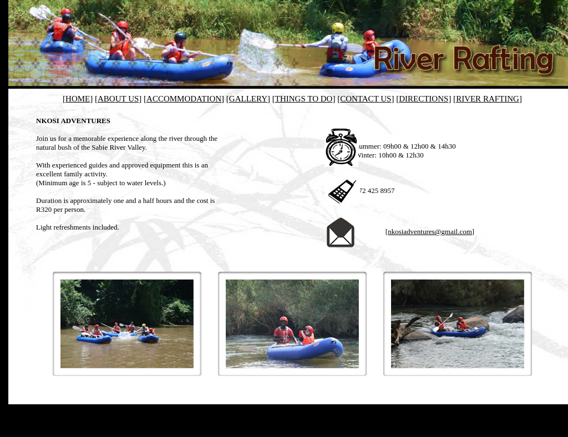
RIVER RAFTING (487, 98)
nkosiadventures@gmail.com (430, 231)
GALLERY (248, 98)
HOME (77, 98)
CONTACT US (365, 98)
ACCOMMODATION (183, 98)
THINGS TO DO (304, 98)
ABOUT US (118, 98)
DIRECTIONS (423, 98)
